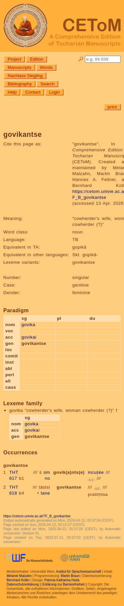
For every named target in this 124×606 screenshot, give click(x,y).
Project (14, 59)
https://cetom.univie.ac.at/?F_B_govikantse (36, 516)
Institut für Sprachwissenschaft (78, 571)
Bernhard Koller (18, 580)
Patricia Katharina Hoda (61, 580)
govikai (28, 337)
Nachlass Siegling (25, 75)
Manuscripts (19, 67)
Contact (32, 92)
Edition (36, 59)
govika (28, 324)
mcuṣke (96, 472)
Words (46, 67)
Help (12, 92)
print (112, 107)
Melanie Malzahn (19, 576)
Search (47, 83)
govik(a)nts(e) (68, 472)
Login (54, 92)
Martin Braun (70, 576)
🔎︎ (81, 59)
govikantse (69, 487)
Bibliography (20, 83)
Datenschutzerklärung (23, 584)
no (47, 478)
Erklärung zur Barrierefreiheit (63, 584)
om (47, 472)
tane (45, 493)
